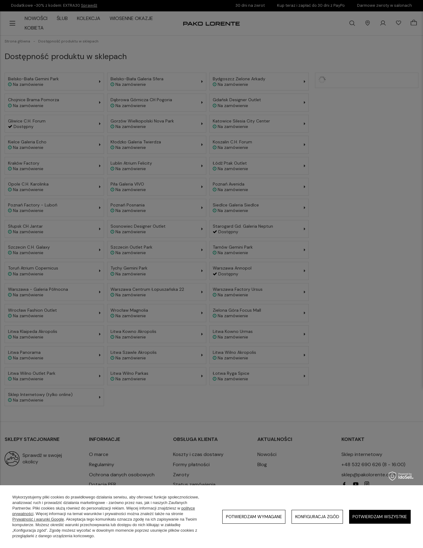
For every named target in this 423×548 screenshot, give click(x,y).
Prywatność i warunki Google (38, 519)
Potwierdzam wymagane (254, 516)
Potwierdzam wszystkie (379, 516)
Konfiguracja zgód (317, 516)
